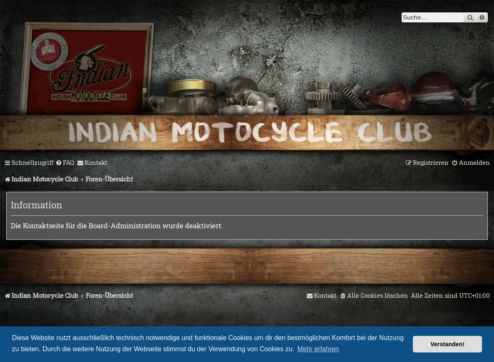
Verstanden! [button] (448, 344)
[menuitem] (64, 163)
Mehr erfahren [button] (318, 348)
